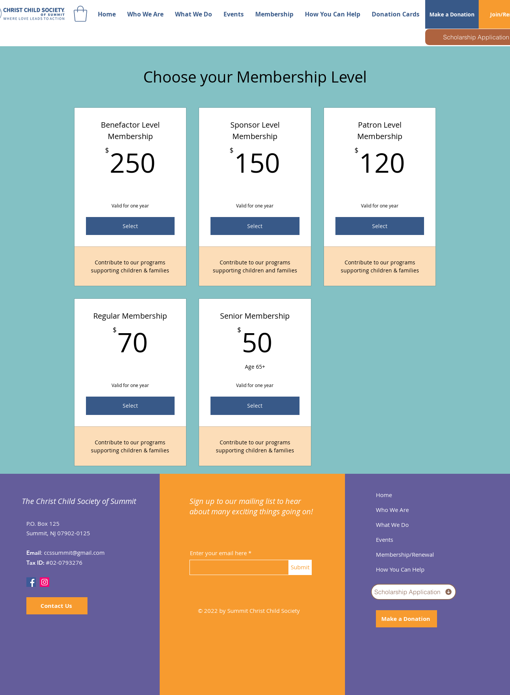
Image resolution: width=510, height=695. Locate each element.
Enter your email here (218, 553)
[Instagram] (44, 582)
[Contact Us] (56, 605)
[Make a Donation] (452, 14)
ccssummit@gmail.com (74, 552)
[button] (80, 14)
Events (384, 539)
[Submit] (300, 567)
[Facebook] (31, 582)
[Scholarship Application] (413, 592)
